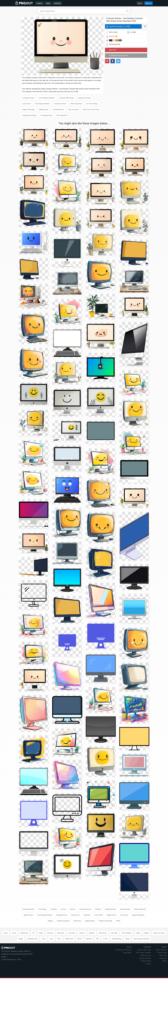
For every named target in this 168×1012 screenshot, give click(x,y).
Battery (146, 933)
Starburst (89, 939)
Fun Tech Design (91, 104)
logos (48, 3)
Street (128, 939)
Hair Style (114, 933)
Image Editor (127, 952)
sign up (148, 3)
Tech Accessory (73, 109)
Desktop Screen (61, 915)
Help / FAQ (163, 955)
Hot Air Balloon (127, 933)
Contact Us (163, 958)
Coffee (138, 933)
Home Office (98, 915)
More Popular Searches (142, 939)
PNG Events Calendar (143, 952)
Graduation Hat (32, 939)
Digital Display (90, 921)
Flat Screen (124, 915)
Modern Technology (105, 921)
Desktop (98, 909)
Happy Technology (28, 109)
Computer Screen (85, 909)
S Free (105, 939)
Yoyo (51, 939)
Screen (63, 909)
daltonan (112, 36)
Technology (42, 909)
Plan (97, 939)
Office (118, 921)
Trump (14, 933)
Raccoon (50, 933)
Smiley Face (75, 915)
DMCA (164, 961)
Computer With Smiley (66, 98)
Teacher (82, 933)
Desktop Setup (125, 909)
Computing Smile (46, 115)
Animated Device (58, 109)
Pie (33, 933)
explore (39, 3)
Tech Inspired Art (62, 115)
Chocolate (71, 933)
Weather (92, 933)
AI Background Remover (118, 55)
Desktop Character (84, 98)
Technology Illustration (42, 104)
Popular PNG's (146, 961)
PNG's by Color (146, 955)
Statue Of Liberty (159, 933)
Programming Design (29, 115)
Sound (5, 933)
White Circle (69, 939)
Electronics (77, 921)
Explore (148, 964)
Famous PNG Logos (144, 950)
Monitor (72, 909)
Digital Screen (28, 915)
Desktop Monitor (110, 909)
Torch (59, 939)
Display (50, 921)
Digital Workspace (138, 915)
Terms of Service (161, 950)
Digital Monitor (43, 109)
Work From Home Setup (91, 109)
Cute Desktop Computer (47, 98)
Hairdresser (24, 933)
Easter (41, 933)
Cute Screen (26, 104)
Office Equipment (76, 104)
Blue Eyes (60, 933)
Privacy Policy (162, 952)
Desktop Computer (63, 921)
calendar (57, 3)
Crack (43, 939)
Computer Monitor (28, 98)
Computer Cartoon (60, 104)
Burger (20, 939)
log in (140, 3)
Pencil (79, 939)
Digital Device (111, 915)
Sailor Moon (103, 933)
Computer (53, 909)
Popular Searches (145, 958)
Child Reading (116, 939)
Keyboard (87, 915)
